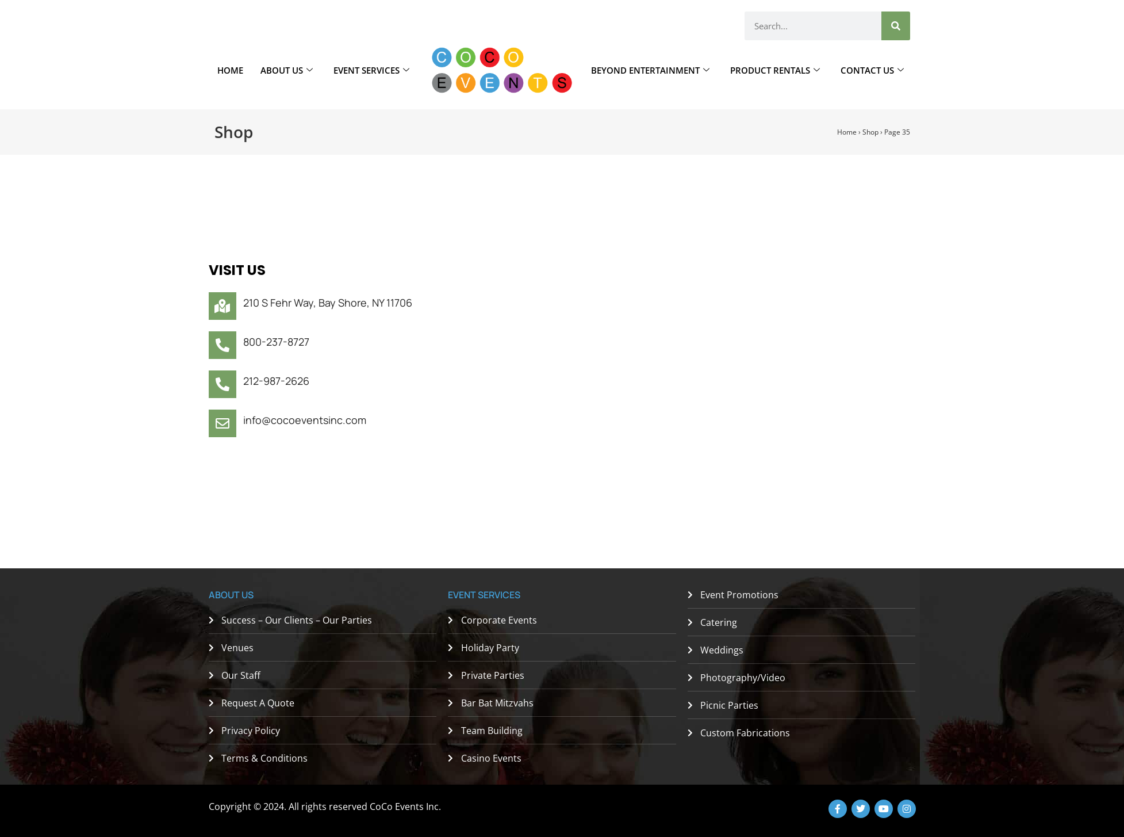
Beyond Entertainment (650, 70)
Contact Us (872, 70)
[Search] (895, 26)
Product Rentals (775, 70)
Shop (870, 132)
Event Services (371, 70)
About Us (286, 70)
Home (230, 70)
